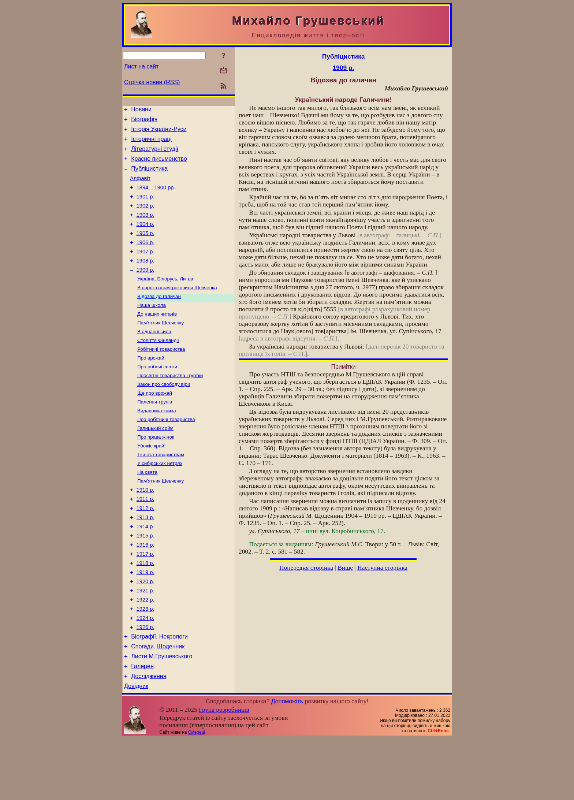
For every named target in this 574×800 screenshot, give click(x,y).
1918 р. (145, 610)
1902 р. (145, 218)
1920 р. (145, 631)
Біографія (144, 121)
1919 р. (145, 621)
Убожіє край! (151, 480)
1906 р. (145, 259)
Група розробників (224, 771)
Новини (141, 110)
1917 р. (145, 600)
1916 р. (145, 590)
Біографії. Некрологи (159, 692)
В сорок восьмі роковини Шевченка (177, 309)
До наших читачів (157, 337)
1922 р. (145, 651)
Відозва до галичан (159, 318)
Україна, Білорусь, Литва (165, 299)
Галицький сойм (155, 461)
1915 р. (145, 580)
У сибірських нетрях (159, 499)
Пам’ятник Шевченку (160, 347)
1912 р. (145, 549)
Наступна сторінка (382, 567)
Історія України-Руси (158, 132)
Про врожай (150, 385)
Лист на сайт (141, 66)
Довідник (136, 747)
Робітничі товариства (161, 375)
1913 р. (145, 559)
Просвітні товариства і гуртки (170, 404)
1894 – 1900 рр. (156, 197)
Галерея (142, 725)
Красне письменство (159, 165)
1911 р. (145, 539)
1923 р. (145, 662)
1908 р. (145, 279)
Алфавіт (140, 187)
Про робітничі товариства (166, 451)
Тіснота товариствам (160, 489)
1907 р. (145, 269)
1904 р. (145, 238)
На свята (147, 508)
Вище (345, 567)
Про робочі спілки (157, 394)
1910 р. (145, 528)
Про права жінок (155, 470)
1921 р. (145, 641)
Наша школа (151, 328)
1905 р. (145, 249)
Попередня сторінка (306, 567)
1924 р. (145, 672)
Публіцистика (149, 176)
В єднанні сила (154, 356)
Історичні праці (151, 143)
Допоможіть (287, 763)
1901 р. (145, 208)
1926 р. (145, 682)
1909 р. (145, 290)
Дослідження (148, 736)
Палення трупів (154, 432)
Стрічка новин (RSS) (152, 82)
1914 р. (145, 569)
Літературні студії (154, 154)
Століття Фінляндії (158, 366)
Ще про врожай (154, 423)
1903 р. (145, 228)
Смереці (196, 793)
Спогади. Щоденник (157, 703)
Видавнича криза (156, 442)
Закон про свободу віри (163, 413)
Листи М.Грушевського (161, 714)
